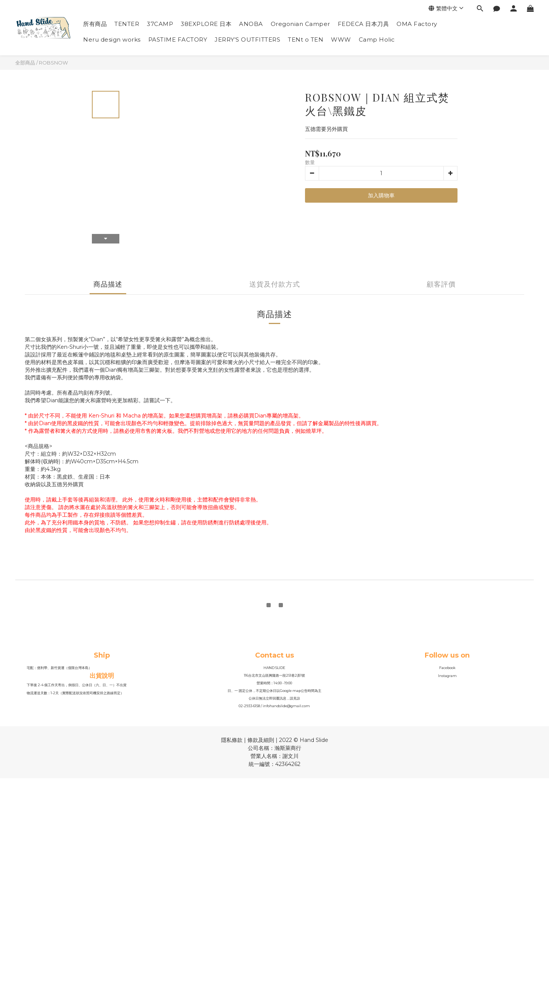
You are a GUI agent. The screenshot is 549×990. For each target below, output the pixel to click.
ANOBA (251, 23)
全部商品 (25, 63)
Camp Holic (377, 39)
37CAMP (160, 23)
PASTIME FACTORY (177, 39)
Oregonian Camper (300, 23)
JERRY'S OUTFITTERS (247, 39)
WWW (341, 39)
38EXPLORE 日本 (206, 23)
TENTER (126, 23)
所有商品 (95, 23)
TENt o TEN (305, 39)
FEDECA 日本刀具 (363, 23)
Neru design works (112, 39)
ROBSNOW (53, 63)
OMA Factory (416, 23)
